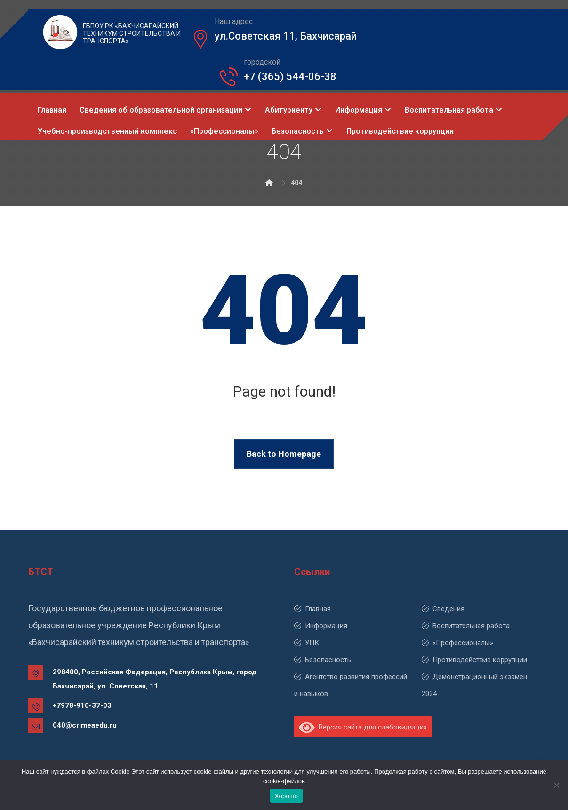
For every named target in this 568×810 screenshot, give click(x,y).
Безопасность (322, 660)
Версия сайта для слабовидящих (363, 727)
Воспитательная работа (466, 626)
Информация (320, 626)
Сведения (443, 609)
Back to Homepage (284, 454)
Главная (312, 609)
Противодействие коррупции (474, 660)
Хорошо (286, 796)
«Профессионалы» (457, 643)
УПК (306, 643)
